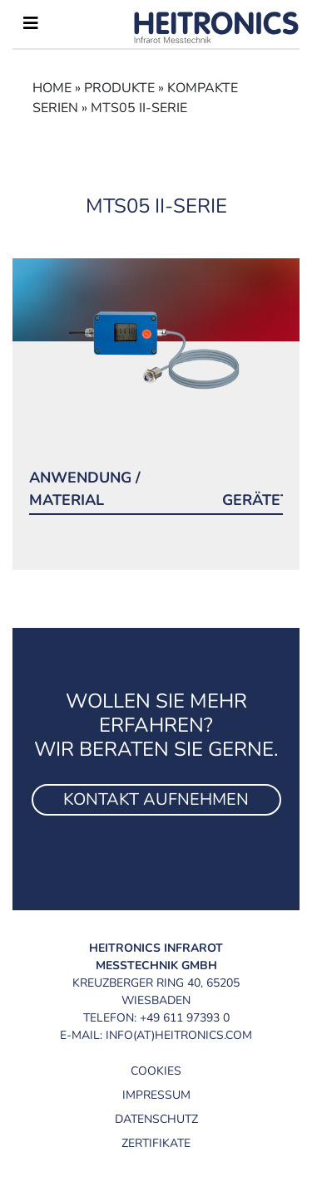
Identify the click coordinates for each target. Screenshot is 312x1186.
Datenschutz (156, 1119)
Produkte (119, 88)
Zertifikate (156, 1143)
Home (52, 88)
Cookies (156, 1071)
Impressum (156, 1095)
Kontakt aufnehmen (156, 799)
